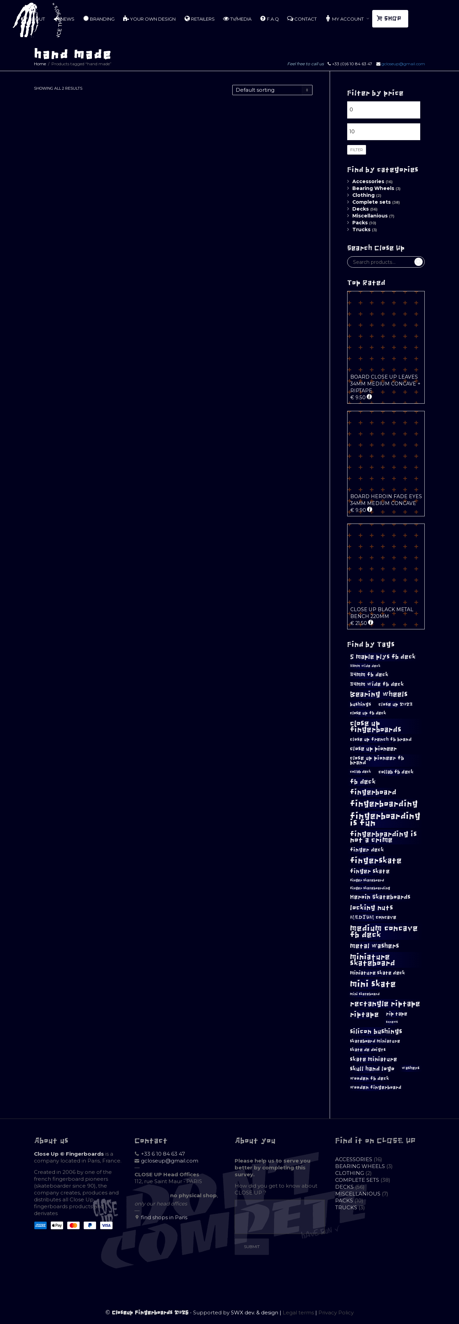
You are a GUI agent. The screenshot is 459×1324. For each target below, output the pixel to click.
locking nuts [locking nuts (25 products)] (371, 907)
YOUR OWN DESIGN (149, 18)
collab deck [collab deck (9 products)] (360, 772)
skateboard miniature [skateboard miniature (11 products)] (375, 1041)
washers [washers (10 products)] (411, 1068)
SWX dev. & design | (257, 1312)
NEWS (63, 18)
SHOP (389, 18)
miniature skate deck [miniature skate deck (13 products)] (377, 973)
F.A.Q (269, 18)
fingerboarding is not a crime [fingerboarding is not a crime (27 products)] (383, 837)
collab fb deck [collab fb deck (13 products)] (396, 772)
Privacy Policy (336, 1312)
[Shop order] (272, 90)
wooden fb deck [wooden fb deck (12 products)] (369, 1078)
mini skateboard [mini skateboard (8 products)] (365, 994)
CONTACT (302, 18)
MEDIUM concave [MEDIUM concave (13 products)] (373, 917)
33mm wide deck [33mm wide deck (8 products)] (365, 666)
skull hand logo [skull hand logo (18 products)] (372, 1068)
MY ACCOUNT (345, 18)
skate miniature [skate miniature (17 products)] (373, 1059)
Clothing (363, 195)
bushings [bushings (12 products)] (360, 704)
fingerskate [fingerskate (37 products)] (376, 860)
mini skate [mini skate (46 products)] (373, 984)
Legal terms (298, 1312)
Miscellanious (370, 216)
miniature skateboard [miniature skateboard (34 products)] (372, 959)
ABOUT (33, 18)
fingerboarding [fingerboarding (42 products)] (384, 803)
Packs (360, 223)
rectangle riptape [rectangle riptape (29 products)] (385, 1003)
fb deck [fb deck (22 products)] (363, 781)
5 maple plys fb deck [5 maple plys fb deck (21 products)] (383, 656)
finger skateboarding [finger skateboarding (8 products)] (370, 888)
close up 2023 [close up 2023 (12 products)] (395, 704)
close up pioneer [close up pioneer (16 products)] (373, 748)
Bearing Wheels (373, 188)
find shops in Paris (164, 1217)
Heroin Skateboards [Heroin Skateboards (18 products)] (380, 897)
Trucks (361, 229)
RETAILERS (199, 18)
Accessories (368, 181)
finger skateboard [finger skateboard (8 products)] (367, 880)
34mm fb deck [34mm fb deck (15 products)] (369, 674)
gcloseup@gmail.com (403, 63)
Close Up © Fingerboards (69, 1154)
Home (40, 63)
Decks (360, 209)
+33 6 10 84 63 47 (163, 1154)
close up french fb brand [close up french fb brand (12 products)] (381, 739)
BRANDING (99, 18)
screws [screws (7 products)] (392, 1022)
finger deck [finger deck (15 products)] (367, 850)
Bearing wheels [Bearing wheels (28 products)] (379, 694)
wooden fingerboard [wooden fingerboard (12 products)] (375, 1087)
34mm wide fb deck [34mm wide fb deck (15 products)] (377, 684)
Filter (356, 149)
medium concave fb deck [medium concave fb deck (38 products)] (384, 931)
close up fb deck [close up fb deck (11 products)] (368, 713)
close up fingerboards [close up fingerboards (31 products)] (375, 726)
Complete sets (371, 202)
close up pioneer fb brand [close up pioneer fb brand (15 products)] (377, 760)
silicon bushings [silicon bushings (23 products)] (376, 1031)
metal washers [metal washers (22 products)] (374, 946)
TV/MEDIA (237, 18)
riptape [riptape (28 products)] (364, 1014)
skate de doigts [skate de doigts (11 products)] (368, 1049)
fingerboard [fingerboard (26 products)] (373, 792)
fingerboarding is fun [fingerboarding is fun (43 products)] (385, 819)
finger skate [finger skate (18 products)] (370, 871)
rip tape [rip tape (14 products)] (396, 1014)
